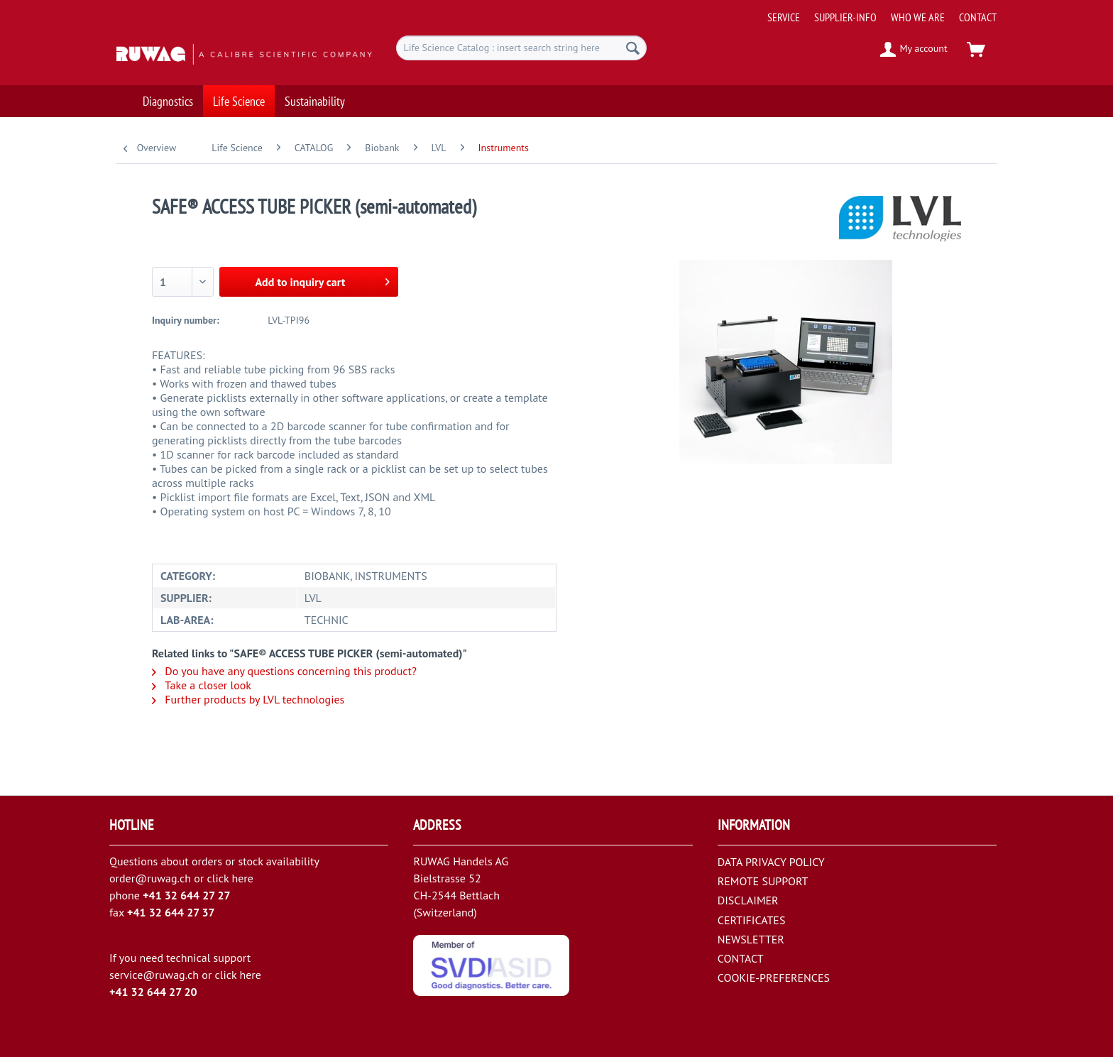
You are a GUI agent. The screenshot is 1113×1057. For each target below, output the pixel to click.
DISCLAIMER (748, 900)
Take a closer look (201, 685)
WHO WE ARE (918, 17)
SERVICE (783, 17)
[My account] (914, 49)
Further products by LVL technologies (248, 699)
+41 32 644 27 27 (187, 895)
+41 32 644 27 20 (153, 992)
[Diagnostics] (168, 90)
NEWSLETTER (751, 939)
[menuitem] (877, 12)
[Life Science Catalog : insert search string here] (521, 47)
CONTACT (978, 17)
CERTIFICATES (752, 920)
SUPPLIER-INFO (845, 17)
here (242, 878)
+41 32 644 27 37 (171, 912)
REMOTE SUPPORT (763, 881)
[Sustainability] (315, 90)
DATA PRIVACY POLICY (771, 862)
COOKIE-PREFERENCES (774, 977)
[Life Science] (239, 90)
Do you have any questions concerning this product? (284, 671)
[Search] (633, 47)
